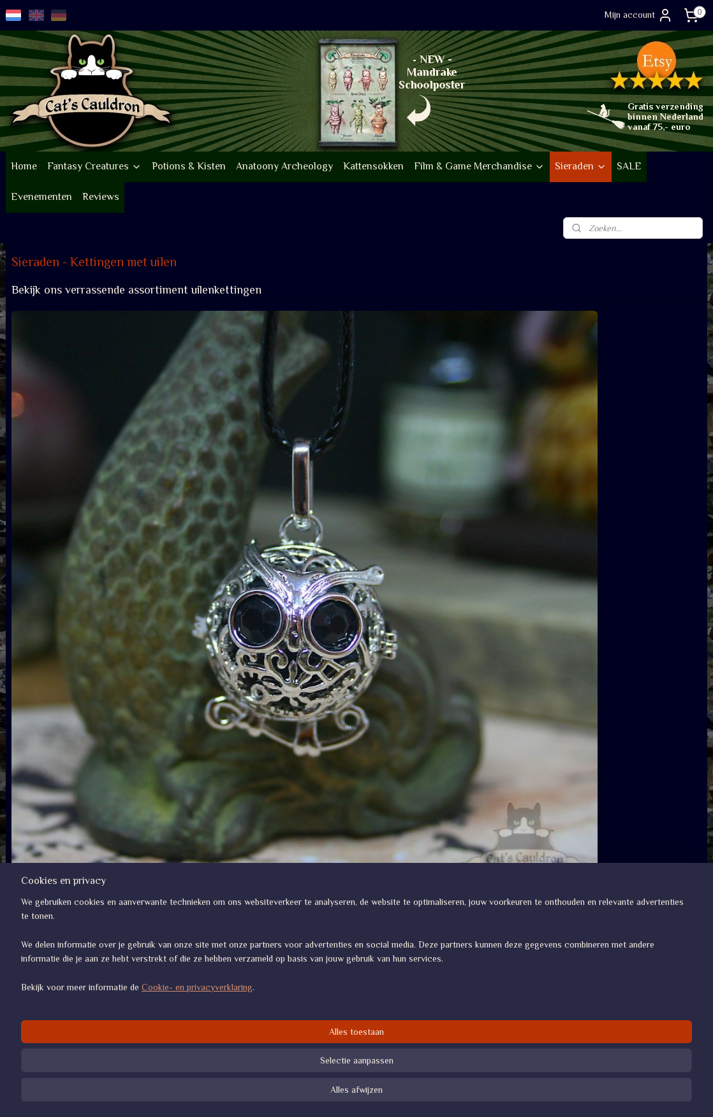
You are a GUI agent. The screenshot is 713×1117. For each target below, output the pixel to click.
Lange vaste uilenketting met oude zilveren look (441, 478)
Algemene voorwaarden (477, 962)
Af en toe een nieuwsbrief (200, 1011)
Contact (448, 1033)
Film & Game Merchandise (479, 166)
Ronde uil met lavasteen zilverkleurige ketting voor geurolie (83, 473)
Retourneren (456, 991)
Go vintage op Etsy (48, 1021)
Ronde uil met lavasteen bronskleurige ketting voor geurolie (259, 473)
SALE (629, 166)
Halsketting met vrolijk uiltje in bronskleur (614, 478)
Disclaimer (452, 1019)
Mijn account (639, 15)
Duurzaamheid (45, 1005)
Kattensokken (373, 166)
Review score (599, 962)
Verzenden (452, 977)
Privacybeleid (457, 1005)
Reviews (100, 197)
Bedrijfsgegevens (44, 977)
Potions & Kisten (189, 166)
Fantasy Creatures (94, 166)
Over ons (29, 962)
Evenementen (41, 197)
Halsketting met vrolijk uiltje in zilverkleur (88, 698)
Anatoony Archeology (284, 166)
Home (24, 166)
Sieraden (580, 166)
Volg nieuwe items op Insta (203, 962)
